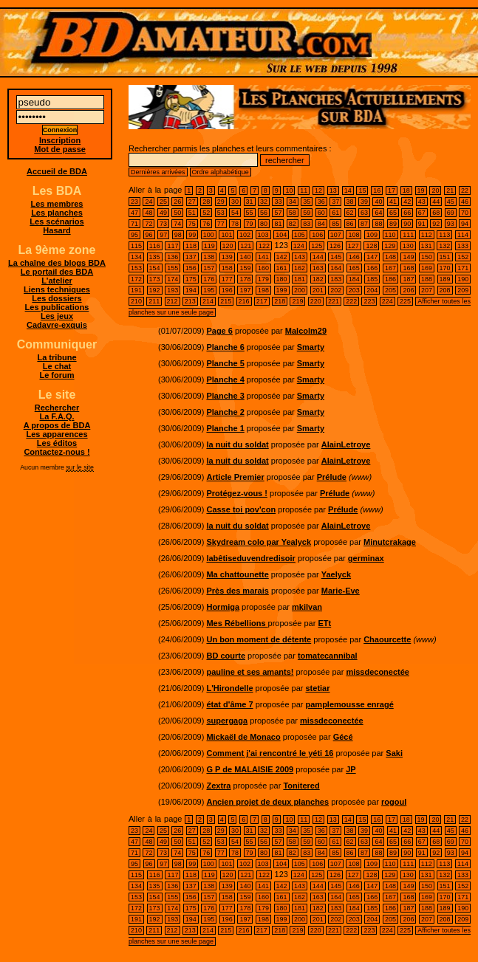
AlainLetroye (346, 444)
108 (353, 234)
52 (206, 212)
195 (208, 290)
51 (192, 212)
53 (221, 212)
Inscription (60, 140)
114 (462, 234)
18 (406, 190)
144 (318, 257)
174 (172, 279)
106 (317, 234)
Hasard (56, 230)
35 (306, 201)
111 (408, 234)
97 (163, 234)
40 (378, 201)
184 (354, 279)
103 (263, 234)
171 (462, 268)
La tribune (56, 357)
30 (235, 201)
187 (408, 279)
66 (407, 212)
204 (372, 290)
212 (172, 301)
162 (299, 268)
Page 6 (219, 330)
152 (462, 257)
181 (299, 279)
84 (321, 223)
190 (462, 279)
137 (191, 257)
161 (281, 268)
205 (390, 290)
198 (263, 290)
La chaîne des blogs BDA (57, 262)
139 (227, 257)
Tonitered (301, 785)
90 (407, 223)
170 (445, 268)
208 (445, 290)
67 (422, 212)
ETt (324, 623)
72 (148, 223)
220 (315, 301)
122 (264, 246)
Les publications (57, 307)
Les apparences (56, 434)
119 (209, 246)
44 (436, 201)
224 (387, 301)
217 (261, 301)
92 (436, 223)
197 (244, 290)
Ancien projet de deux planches (267, 801)
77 (221, 223)
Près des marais (237, 590)
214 (208, 301)
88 (378, 223)
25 (163, 201)
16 (376, 190)
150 (426, 257)
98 (178, 234)
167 (390, 268)
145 (335, 257)
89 (393, 223)
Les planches (57, 212)
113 (444, 234)
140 (244, 257)
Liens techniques (57, 289)
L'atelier (56, 280)
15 (362, 190)
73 (163, 223)
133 (462, 246)
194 (191, 290)
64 (378, 212)
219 (297, 301)
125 (316, 246)
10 (289, 190)
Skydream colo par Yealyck (258, 541)
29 (221, 201)
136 (172, 257)
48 (148, 212)
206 (408, 290)
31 (249, 201)
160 (263, 268)
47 (134, 212)
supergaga (226, 720)
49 (163, 212)
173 (154, 279)
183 (335, 279)
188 (426, 279)
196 (227, 290)
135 (154, 257)
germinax (366, 558)
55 (249, 212)
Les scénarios (56, 221)
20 (435, 190)
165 (354, 268)
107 (335, 234)
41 (393, 201)
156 (191, 268)
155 (172, 268)
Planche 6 (225, 347)
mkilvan (307, 606)
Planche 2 (225, 412)
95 (134, 234)
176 (208, 279)
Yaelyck (336, 574)
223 (369, 301)
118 (191, 246)
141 (263, 257)
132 (444, 246)
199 (281, 290)
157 (208, 268)
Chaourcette (387, 639)
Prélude (331, 477)
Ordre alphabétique (220, 172)
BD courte (225, 655)
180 (281, 279)
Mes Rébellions (236, 623)
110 (390, 234)
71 (134, 223)
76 (206, 223)
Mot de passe (60, 149)
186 (390, 279)
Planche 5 (225, 363)
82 (292, 223)
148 (390, 257)
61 (335, 212)
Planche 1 (225, 428)
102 (244, 234)
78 (235, 223)
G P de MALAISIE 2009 (249, 769)
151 (445, 257)
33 (277, 201)
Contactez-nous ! (56, 451)
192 (154, 290)
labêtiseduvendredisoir (250, 558)
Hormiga (222, 606)
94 (464, 223)
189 (445, 279)
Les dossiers (56, 298)
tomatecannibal (328, 655)
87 (364, 223)
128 (371, 246)
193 (172, 290)
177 (227, 279)
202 (335, 290)
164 (335, 268)
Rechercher (57, 407)
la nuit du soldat (237, 444)
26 (177, 201)
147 (372, 257)
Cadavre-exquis (57, 324)
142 (281, 257)
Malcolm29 (306, 330)
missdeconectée (377, 671)
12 (318, 190)
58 (292, 212)
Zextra (218, 785)
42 (407, 201)
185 (372, 279)
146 (354, 257)
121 (245, 246)
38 (350, 201)
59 (306, 212)
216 (244, 301)
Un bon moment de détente (258, 639)
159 (244, 268)
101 (226, 234)
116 (154, 246)
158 (227, 268)
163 (318, 268)
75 (192, 223)
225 (405, 301)
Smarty (310, 347)
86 (350, 223)
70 (464, 212)
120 (227, 246)
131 (426, 246)
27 (192, 201)
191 (136, 290)
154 (154, 268)
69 (450, 212)
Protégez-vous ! (236, 493)
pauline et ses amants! (249, 671)
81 (277, 223)
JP (350, 769)
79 (249, 223)
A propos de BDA (57, 425)
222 (351, 301)
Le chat (57, 366)
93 (450, 223)
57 (277, 212)
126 (335, 246)
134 (136, 257)
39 (364, 201)
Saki (394, 753)
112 (426, 234)
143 (299, 257)
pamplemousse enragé (350, 704)
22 (464, 190)
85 (335, 223)
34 (292, 201)
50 (177, 212)
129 (389, 246)
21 (450, 190)
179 (263, 279)
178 (244, 279)
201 (318, 290)
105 (299, 234)
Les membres (57, 203)
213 (190, 301)
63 (364, 212)
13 (333, 190)
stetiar (318, 688)
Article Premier (235, 477)
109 (372, 234)
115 (136, 246)
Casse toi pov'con (241, 509)
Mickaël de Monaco (243, 736)
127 (353, 246)
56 (263, 212)
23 (134, 201)
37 (335, 201)
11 (303, 190)
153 (136, 268)
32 (263, 201)
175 (191, 279)
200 (299, 290)
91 (422, 223)
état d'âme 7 (229, 704)
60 (321, 212)
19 (421, 190)
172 (136, 279)
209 (462, 290)
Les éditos (57, 443)
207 (426, 290)
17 (391, 190)
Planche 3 (225, 395)
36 (321, 201)
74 (177, 223)
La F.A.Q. (56, 416)
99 (192, 234)
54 (235, 212)
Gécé (343, 736)
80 (263, 223)
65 (393, 212)
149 (408, 257)
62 (350, 212)
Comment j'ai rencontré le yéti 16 (269, 753)
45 (450, 201)
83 (306, 223)
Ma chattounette (237, 574)
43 (422, 201)
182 (318, 279)
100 (208, 234)
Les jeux (57, 316)
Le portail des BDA (57, 271)
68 (436, 212)
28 (206, 201)
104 (281, 234)
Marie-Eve (340, 590)
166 (372, 268)
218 (279, 301)
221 (333, 301)
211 (154, 301)
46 (464, 201)
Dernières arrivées (158, 172)
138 (208, 257)
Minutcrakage (389, 541)
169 (426, 268)
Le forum (56, 375)
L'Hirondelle (229, 688)
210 (136, 301)
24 (148, 201)
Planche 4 (225, 379)
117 (172, 246)
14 (348, 190)
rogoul (393, 801)
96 (149, 234)
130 (408, 246)
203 (354, 290)
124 (298, 246)
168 (408, 268)
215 (225, 301)
